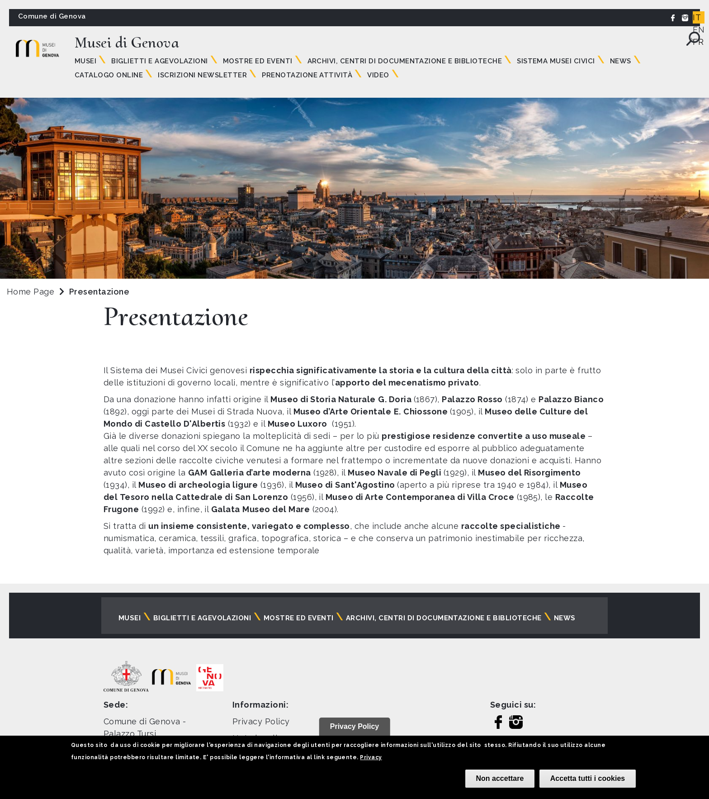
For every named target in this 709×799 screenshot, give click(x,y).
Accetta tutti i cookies (587, 778)
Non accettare (500, 778)
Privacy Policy (261, 721)
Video (378, 75)
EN (698, 29)
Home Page (30, 291)
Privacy (371, 757)
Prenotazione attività (307, 75)
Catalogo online (109, 75)
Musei (85, 61)
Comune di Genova (52, 16)
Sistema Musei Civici (556, 61)
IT (697, 17)
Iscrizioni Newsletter (202, 75)
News (620, 61)
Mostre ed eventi (258, 61)
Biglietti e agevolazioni (159, 61)
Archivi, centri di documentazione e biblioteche (404, 61)
